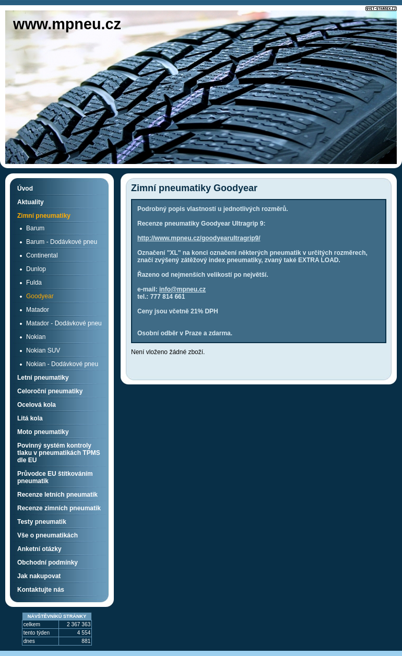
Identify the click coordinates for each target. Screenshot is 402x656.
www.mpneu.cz (67, 24)
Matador (37, 309)
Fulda (34, 282)
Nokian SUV (43, 350)
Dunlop (36, 269)
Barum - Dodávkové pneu (61, 241)
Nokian (35, 337)
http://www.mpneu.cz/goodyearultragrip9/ (199, 238)
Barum (35, 228)
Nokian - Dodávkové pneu (62, 364)
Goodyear (40, 296)
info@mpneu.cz (182, 289)
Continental (42, 255)
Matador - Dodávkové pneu (64, 323)
